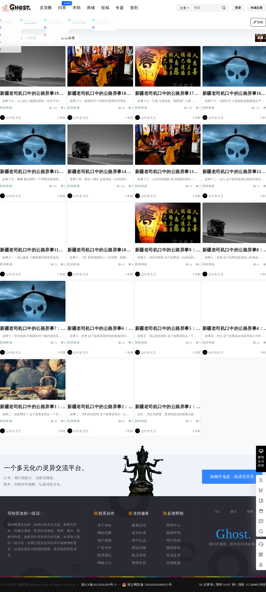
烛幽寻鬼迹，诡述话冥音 (232, 476)
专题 (120, 8)
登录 (238, 8)
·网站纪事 (104, 533)
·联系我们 (104, 555)
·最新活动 (138, 525)
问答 (62, 5)
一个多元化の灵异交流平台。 (46, 468)
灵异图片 (33, 22)
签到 (134, 8)
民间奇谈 (81, 22)
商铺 (91, 8)
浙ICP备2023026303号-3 (98, 584)
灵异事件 (9, 22)
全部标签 (68, 38)
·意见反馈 (173, 555)
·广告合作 (104, 548)
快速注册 (256, 8)
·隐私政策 (173, 548)
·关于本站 (104, 525)
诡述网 (22, 584)
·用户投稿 (104, 540)
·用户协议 (173, 540)
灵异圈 (46, 8)
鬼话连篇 (57, 22)
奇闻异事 (105, 22)
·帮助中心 (173, 525)
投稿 (105, 8)
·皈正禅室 (138, 555)
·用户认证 (138, 540)
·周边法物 (138, 548)
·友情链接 (173, 563)
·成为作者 (138, 533)
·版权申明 (173, 533)
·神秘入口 (104, 563)
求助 (77, 8)
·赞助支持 (138, 563)
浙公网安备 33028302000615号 (149, 584)
